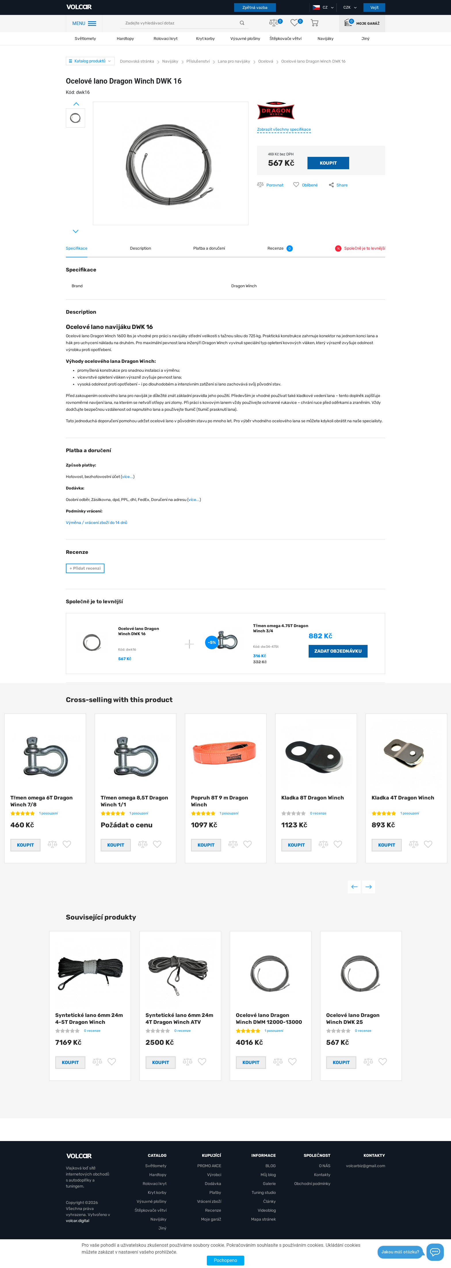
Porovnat (274, 185)
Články (269, 1201)
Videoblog (267, 1210)
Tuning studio (264, 1192)
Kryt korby (205, 38)
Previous (354, 886)
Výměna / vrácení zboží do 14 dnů (96, 522)
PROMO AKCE (209, 1165)
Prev (69, 102)
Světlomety (85, 38)
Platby (215, 1192)
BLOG (270, 1165)
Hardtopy (125, 38)
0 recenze (318, 813)
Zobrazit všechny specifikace (284, 129)
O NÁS (324, 1165)
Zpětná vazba (254, 7)
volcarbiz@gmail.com (365, 1165)
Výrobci (214, 1174)
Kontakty (322, 1174)
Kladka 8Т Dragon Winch (312, 798)
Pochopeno (225, 1260)
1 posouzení (48, 813)
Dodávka (213, 1183)
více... (127, 476)
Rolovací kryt (165, 38)
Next (69, 229)
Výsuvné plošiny (245, 38)
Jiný (162, 1228)
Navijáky (158, 1219)
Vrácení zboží (209, 1201)
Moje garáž (367, 24)
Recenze (213, 1210)
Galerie (269, 1183)
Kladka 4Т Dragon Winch (403, 798)
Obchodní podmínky (312, 1183)
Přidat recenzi (85, 568)
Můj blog (268, 1174)
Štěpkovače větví (151, 1210)
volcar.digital (77, 1220)
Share (342, 185)
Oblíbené (310, 185)
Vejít (374, 7)
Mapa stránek (263, 1219)
